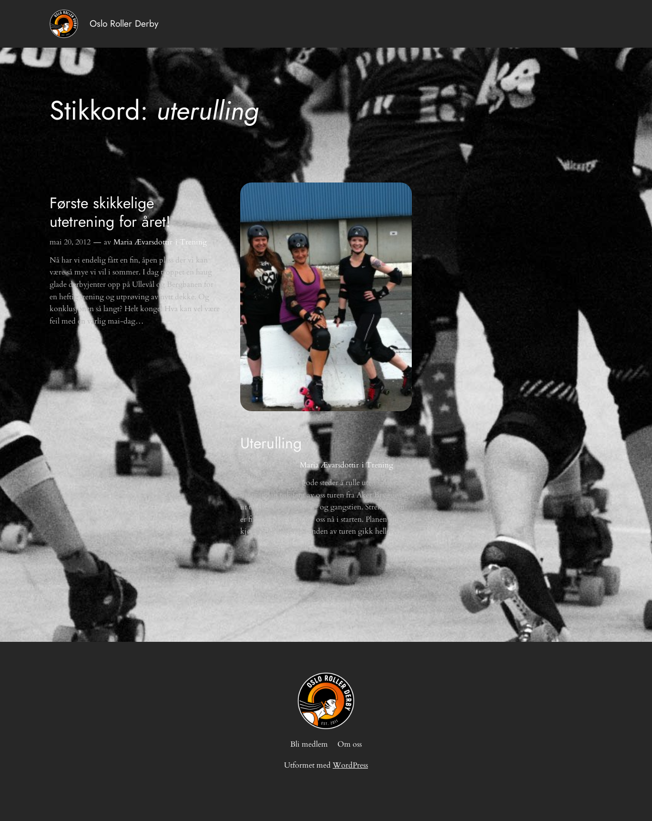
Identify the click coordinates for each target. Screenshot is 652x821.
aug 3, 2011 (258, 465)
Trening (193, 242)
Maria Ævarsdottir (143, 242)
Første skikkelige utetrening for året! (110, 212)
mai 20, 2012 (70, 242)
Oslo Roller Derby (124, 23)
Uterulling (271, 443)
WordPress (350, 765)
